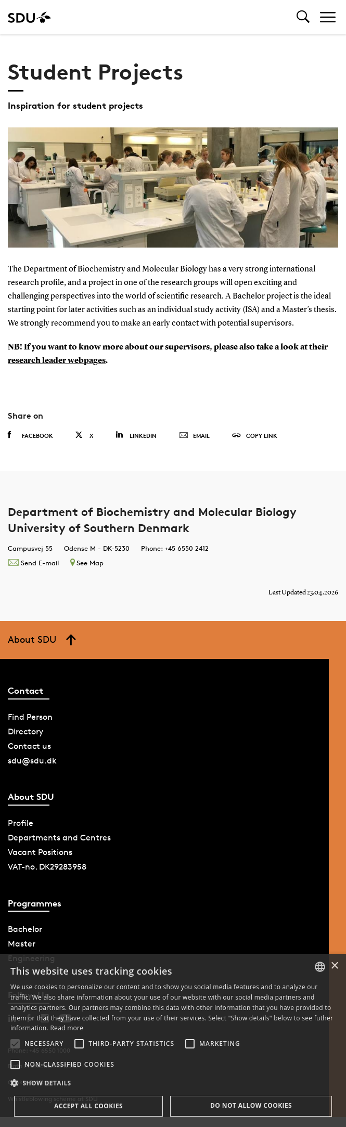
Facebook (30, 435)
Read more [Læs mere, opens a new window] (66, 1028)
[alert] (173, 1040)
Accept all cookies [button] (88, 1106)
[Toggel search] (303, 16)
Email (194, 436)
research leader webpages (57, 361)
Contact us (29, 746)
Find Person (30, 717)
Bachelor (25, 929)
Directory (25, 731)
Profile (20, 823)
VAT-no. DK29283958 (47, 867)
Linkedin (136, 435)
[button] (15, 1043)
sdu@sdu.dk (32, 761)
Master (21, 944)
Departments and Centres (59, 838)
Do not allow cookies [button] (251, 1105)
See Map (87, 563)
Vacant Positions (40, 852)
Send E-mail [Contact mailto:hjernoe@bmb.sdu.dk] (33, 563)
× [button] (334, 966)
